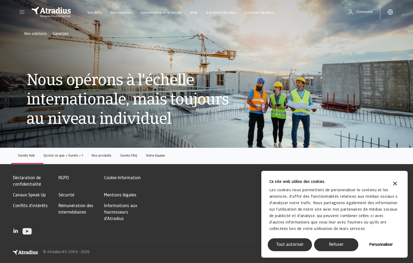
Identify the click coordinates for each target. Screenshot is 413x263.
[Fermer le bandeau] (395, 184)
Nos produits (101, 155)
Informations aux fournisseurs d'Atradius (120, 212)
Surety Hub (26, 155)
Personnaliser (381, 245)
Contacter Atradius (259, 13)
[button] (22, 12)
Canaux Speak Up (29, 195)
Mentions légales (120, 195)
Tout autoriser (290, 245)
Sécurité (66, 195)
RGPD (63, 178)
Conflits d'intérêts (30, 206)
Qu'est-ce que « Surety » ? (63, 155)
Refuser (336, 245)
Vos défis (94, 13)
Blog (194, 13)
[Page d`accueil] (51, 12)
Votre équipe (155, 155)
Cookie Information (122, 178)
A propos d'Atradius (221, 13)
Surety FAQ (128, 155)
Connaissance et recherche (161, 13)
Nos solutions (121, 13)
